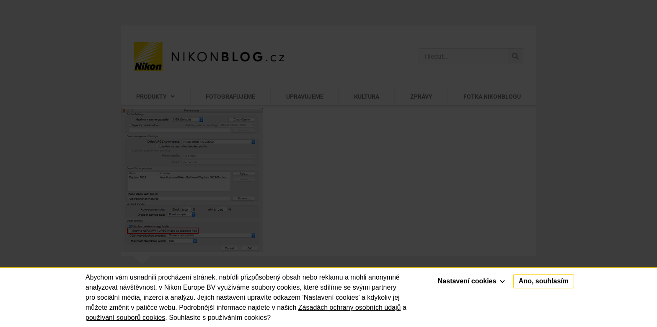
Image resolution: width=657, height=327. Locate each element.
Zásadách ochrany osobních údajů (349, 307)
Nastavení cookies (471, 281)
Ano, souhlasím (544, 281)
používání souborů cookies (125, 317)
